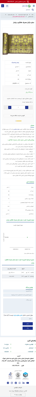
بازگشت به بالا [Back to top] (18, 395)
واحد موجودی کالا (29, 210)
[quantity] (18, 107)
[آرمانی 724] (26, 5)
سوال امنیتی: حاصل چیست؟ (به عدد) (18, 315)
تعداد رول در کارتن (29, 199)
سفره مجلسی (16, 129)
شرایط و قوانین (18, 388)
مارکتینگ (16, 391)
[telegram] (8, 383)
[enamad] (10, 375)
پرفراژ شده (28, 79)
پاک (28, 328)
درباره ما (7, 344)
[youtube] (28, 383)
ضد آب (29, 75)
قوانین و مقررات (29, 344)
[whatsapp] (19, 383)
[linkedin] (23, 383)
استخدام (31, 348)
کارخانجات (30, 352)
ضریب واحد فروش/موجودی (27, 202)
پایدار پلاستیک (15, 63)
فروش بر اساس (29, 206)
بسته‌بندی (28, 67)
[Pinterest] (16, 383)
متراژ (29, 71)
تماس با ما (6, 348)
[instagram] (12, 383)
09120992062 (16, 2)
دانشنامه (6, 352)
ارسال (27, 324)
